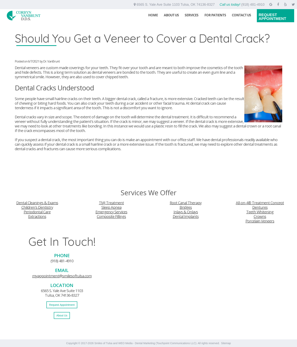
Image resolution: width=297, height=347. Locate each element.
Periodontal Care (37, 211)
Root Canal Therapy (186, 202)
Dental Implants (186, 216)
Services (191, 15)
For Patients (215, 15)
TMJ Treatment (111, 202)
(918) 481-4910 (62, 260)
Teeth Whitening (260, 211)
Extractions (37, 216)
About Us (171, 15)
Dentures (260, 207)
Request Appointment (272, 17)
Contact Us (241, 15)
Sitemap (226, 343)
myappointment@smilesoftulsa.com (62, 275)
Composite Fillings (111, 216)
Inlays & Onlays (186, 211)
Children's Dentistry (37, 207)
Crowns (260, 216)
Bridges (186, 207)
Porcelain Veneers (259, 221)
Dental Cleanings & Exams (37, 202)
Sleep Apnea (111, 207)
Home (153, 15)
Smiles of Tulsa (103, 343)
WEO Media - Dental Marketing (136, 343)
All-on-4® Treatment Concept (260, 202)
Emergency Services (111, 211)
